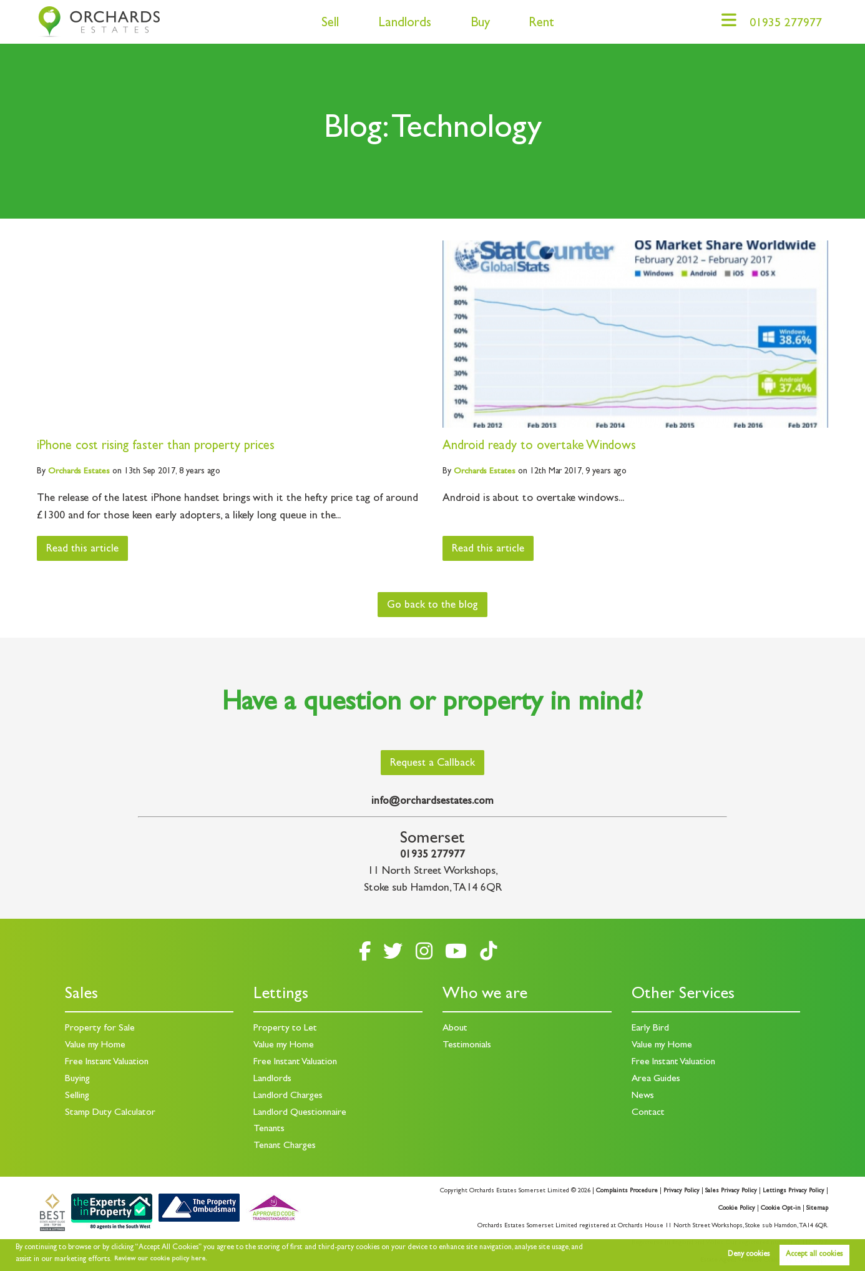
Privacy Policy (678, 1188)
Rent (536, 24)
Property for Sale (100, 1029)
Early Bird (650, 1029)
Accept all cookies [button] (814, 1255)
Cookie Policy (736, 1206)
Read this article (84, 549)
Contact (648, 1111)
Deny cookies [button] (749, 1255)
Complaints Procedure (623, 1188)
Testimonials (467, 1046)
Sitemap (817, 1206)
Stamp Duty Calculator (111, 1111)
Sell (325, 24)
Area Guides (657, 1078)
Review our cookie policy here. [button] (163, 1259)
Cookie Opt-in (781, 1206)
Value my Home (96, 1046)
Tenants (269, 1127)
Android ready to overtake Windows (540, 446)
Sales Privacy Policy (729, 1188)
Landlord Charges (288, 1095)
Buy (475, 24)
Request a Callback (433, 764)
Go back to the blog (433, 605)
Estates (79, 471)
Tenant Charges (285, 1144)
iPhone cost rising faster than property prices (157, 446)
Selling (77, 1095)
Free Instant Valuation (109, 1062)
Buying (78, 1078)
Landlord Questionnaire (301, 1111)
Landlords (399, 24)
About (455, 1029)
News (643, 1095)
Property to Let (285, 1029)
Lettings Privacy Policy (792, 1188)
